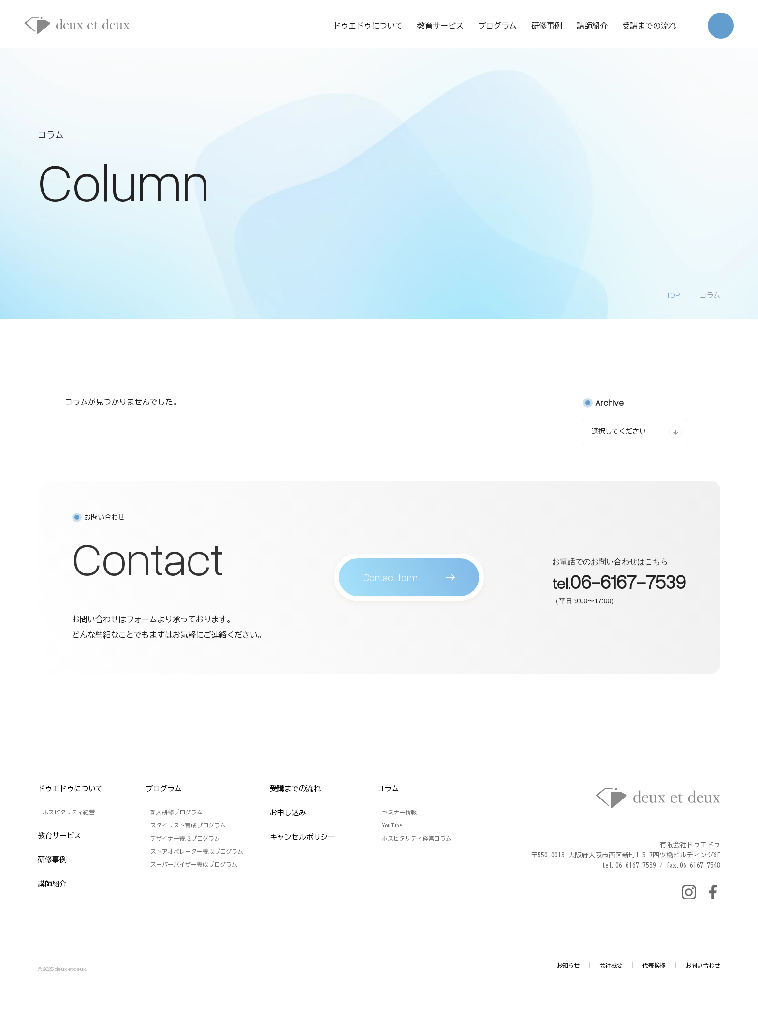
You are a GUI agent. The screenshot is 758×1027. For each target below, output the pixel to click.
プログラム (497, 25)
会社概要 (611, 965)
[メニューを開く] (721, 26)
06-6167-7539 (628, 585)
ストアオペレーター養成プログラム (196, 851)
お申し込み (288, 812)
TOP (673, 295)
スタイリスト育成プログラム (188, 825)
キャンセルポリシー (302, 837)
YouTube (392, 825)
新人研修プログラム (176, 812)
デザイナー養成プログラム (185, 838)
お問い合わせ (702, 965)
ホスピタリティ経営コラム (417, 838)
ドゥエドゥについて (368, 25)
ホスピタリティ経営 (69, 812)
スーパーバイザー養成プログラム (193, 864)
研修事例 (546, 25)
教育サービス (440, 25)
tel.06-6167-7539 (629, 865)
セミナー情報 (399, 812)
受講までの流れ (649, 25)
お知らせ (568, 965)
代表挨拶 (654, 965)
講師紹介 (592, 25)
